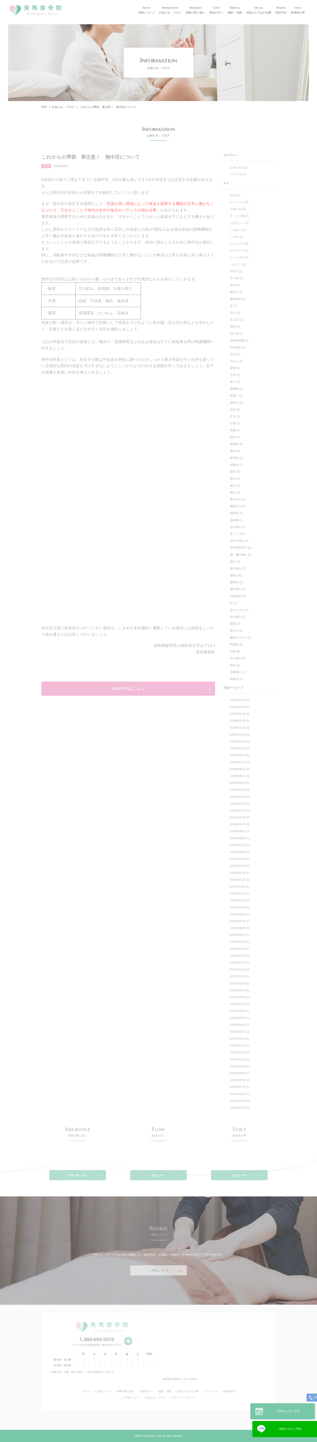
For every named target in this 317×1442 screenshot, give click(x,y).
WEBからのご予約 (290, 1409)
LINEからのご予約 (290, 1427)
